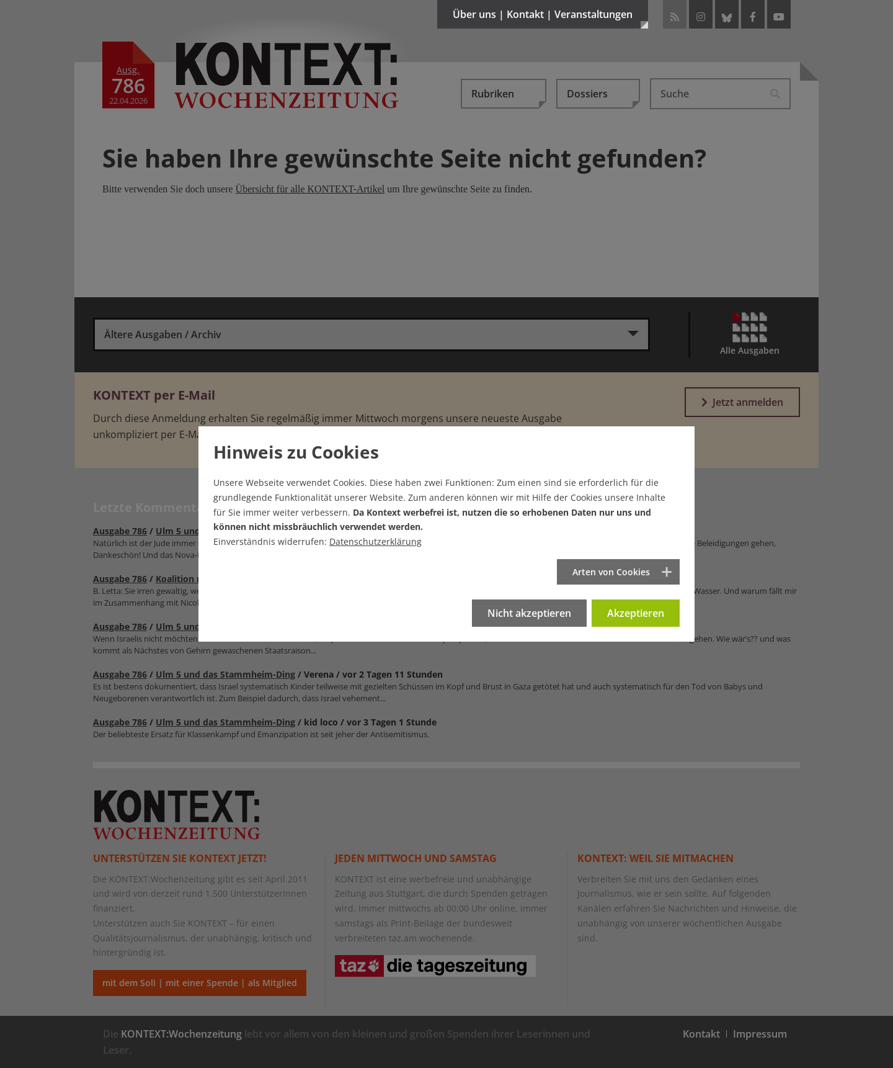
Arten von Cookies (611, 572)
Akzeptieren (635, 613)
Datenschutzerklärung (375, 541)
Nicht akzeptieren (529, 613)
